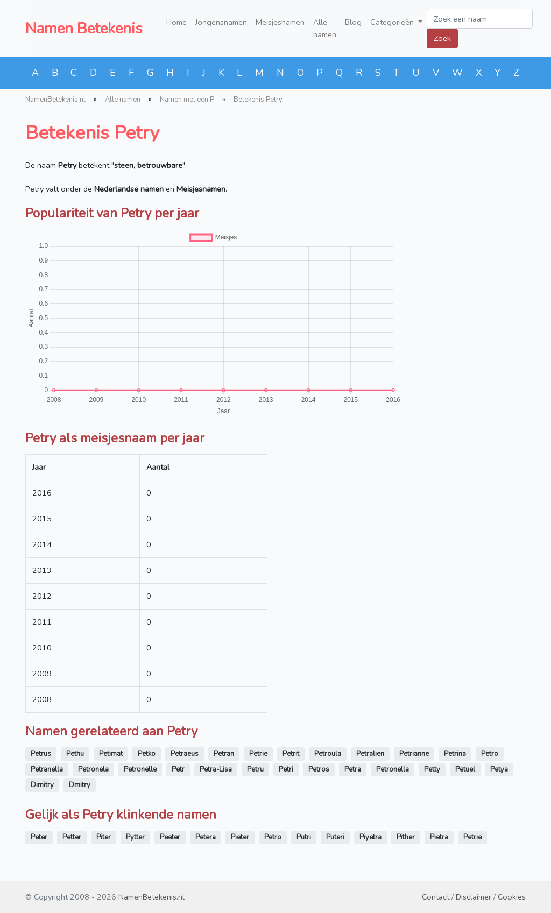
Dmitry (79, 785)
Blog (353, 22)
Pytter (135, 837)
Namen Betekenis (84, 28)
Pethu (75, 754)
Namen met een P (187, 99)
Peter (39, 837)
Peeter (170, 837)
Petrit (290, 754)
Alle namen (324, 28)
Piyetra (370, 837)
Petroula (327, 754)
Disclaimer (473, 896)
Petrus (41, 754)
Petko (147, 754)
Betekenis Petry (258, 99)
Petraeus (185, 754)
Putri (303, 837)
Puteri (335, 837)
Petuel (465, 769)
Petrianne (414, 754)
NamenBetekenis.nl (55, 99)
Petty (432, 769)
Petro (489, 754)
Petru (255, 769)
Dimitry (42, 785)
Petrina (455, 754)
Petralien (370, 754)
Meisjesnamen (280, 22)
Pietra (439, 837)
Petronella (392, 769)
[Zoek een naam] (480, 19)
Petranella (47, 769)
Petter (71, 837)
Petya (499, 769)
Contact (435, 896)
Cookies (512, 896)
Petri (286, 769)
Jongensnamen (221, 22)
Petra (352, 769)
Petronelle (140, 769)
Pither (406, 837)
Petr (178, 769)
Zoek (442, 38)
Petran (224, 754)
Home (176, 22)
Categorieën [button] (393, 22)
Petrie (258, 754)
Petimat (111, 754)
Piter (103, 837)
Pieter (240, 837)
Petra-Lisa (216, 769)
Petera (205, 837)
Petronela (93, 769)
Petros (318, 769)
